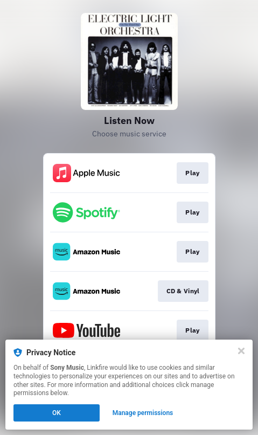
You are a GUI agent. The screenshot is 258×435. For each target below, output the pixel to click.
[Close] (241, 351)
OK (56, 413)
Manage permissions (143, 413)
